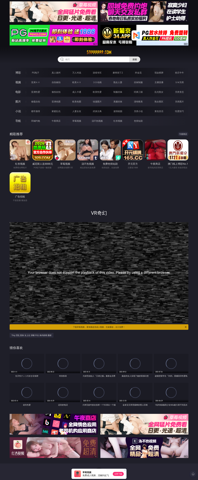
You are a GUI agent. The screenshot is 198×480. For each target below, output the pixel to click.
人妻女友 (76, 111)
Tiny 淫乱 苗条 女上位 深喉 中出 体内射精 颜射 (32, 335)
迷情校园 (117, 111)
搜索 (135, 59)
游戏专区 (97, 72)
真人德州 (56, 72)
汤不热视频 (97, 120)
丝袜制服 (138, 82)
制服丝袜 (117, 91)
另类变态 (179, 91)
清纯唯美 (138, 101)
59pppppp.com (99, 52)
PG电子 (35, 72)
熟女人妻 (117, 82)
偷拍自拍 (56, 91)
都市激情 (35, 111)
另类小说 (138, 111)
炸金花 (138, 72)
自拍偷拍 (56, 82)
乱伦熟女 (159, 91)
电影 (18, 92)
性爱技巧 (179, 111)
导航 (18, 121)
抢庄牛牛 (179, 72)
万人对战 (76, 72)
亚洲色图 (56, 101)
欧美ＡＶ (76, 82)
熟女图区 (159, 101)
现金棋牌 (159, 72)
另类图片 (179, 101)
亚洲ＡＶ (35, 82)
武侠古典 (97, 111)
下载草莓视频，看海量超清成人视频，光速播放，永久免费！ (130, 327)
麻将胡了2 (118, 72)
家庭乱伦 (56, 111)
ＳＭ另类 (179, 82)
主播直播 (159, 82)
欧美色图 (76, 101)
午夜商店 (56, 120)
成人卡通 (76, 91)
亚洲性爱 (35, 91)
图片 (18, 101)
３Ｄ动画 (97, 82)
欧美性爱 (97, 91)
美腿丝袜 (117, 101)
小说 (18, 111)
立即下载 (118, 474)
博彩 (18, 72)
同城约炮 (35, 120)
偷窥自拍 (35, 101)
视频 (18, 82)
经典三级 (138, 91)
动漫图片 (97, 101)
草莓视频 (76, 120)
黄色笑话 (159, 111)
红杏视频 (117, 120)
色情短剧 (138, 120)
